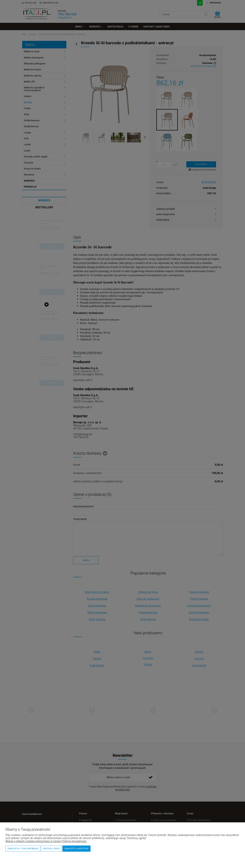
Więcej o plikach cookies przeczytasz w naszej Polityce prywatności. (46, 841)
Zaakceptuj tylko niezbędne (22, 848)
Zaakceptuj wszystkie (76, 848)
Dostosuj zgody (51, 848)
